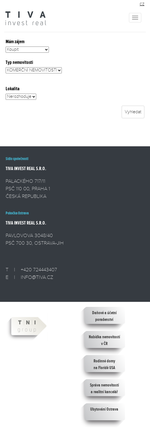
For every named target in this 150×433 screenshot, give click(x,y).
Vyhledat (133, 111)
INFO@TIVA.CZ (37, 277)
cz (142, 4)
